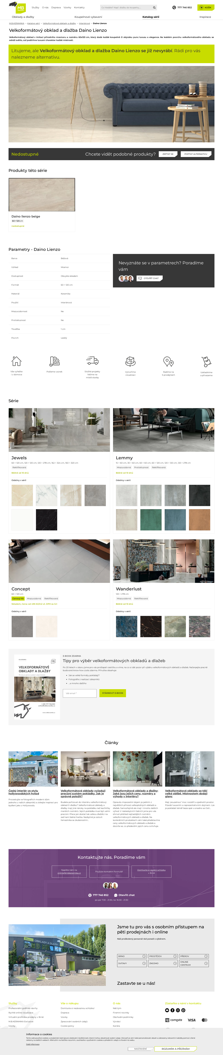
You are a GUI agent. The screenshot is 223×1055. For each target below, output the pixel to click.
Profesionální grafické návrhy (23, 1008)
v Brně (151, 871)
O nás (45, 7)
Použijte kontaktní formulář (109, 871)
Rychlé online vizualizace (21, 1012)
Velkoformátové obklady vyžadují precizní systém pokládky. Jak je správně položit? (83, 793)
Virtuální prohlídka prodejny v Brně (26, 1017)
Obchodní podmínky (123, 1017)
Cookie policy (67, 1026)
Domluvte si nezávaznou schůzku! (77, 1008)
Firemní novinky (121, 1012)
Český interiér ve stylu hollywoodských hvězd (24, 792)
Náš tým (117, 1008)
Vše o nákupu (70, 1003)
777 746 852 (98, 895)
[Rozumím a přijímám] (175, 1049)
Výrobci (117, 1021)
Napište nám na (69, 872)
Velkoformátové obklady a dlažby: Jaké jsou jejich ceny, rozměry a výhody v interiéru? (135, 793)
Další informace (32, 1044)
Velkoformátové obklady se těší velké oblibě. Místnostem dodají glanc (186, 793)
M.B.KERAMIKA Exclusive (21, 1021)
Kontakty (79, 7)
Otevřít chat (124, 895)
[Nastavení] (141, 1049)
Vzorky (67, 7)
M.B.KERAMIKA (16, 23)
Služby (35, 7)
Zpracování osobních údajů (74, 1021)
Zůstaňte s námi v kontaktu (183, 1003)
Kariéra (116, 1026)
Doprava (56, 7)
